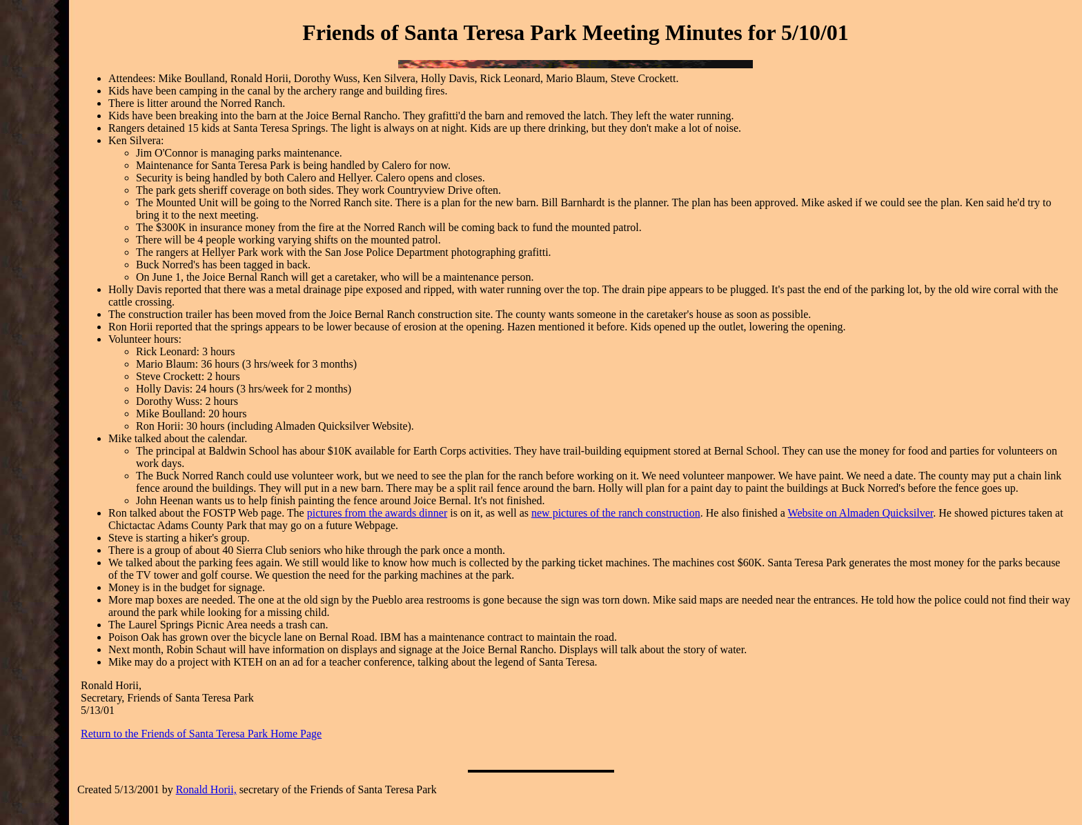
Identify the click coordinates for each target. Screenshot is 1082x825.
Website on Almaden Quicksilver (861, 513)
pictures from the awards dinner (377, 513)
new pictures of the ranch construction (615, 513)
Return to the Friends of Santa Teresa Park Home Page (201, 733)
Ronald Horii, (206, 789)
